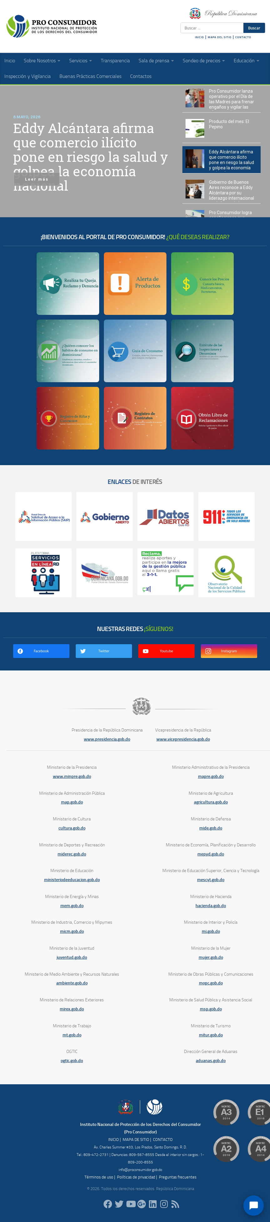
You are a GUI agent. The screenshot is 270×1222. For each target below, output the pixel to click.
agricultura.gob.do (211, 802)
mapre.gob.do (211, 776)
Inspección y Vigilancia (27, 76)
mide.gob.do (210, 828)
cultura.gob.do (72, 828)
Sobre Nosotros (40, 61)
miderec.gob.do (72, 854)
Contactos (140, 76)
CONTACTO (243, 37)
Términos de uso (98, 1177)
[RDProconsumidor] (130, 1204)
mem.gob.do (72, 905)
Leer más (36, 179)
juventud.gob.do (72, 957)
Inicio (9, 61)
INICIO (199, 37)
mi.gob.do (211, 931)
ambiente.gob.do (72, 983)
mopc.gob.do (211, 983)
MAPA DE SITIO (136, 1139)
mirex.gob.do (72, 1009)
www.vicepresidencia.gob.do (183, 739)
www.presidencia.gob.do (107, 739)
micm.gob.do (72, 931)
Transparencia (115, 61)
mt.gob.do (72, 1035)
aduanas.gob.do (211, 1060)
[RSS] (175, 1204)
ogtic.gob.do (72, 1060)
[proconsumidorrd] (119, 1204)
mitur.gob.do (211, 1035)
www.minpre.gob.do (72, 776)
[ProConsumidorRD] (108, 1204)
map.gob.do (72, 802)
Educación (244, 61)
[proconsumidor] (153, 1204)
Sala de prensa (154, 61)
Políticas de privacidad (136, 1177)
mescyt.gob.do (210, 879)
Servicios (78, 61)
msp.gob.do (211, 1009)
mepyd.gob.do (210, 854)
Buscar (254, 27)
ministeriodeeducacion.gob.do (72, 879)
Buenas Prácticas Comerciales (90, 76)
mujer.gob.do (211, 957)
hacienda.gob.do (211, 905)
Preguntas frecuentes (177, 1177)
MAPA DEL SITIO (220, 37)
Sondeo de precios (201, 61)
